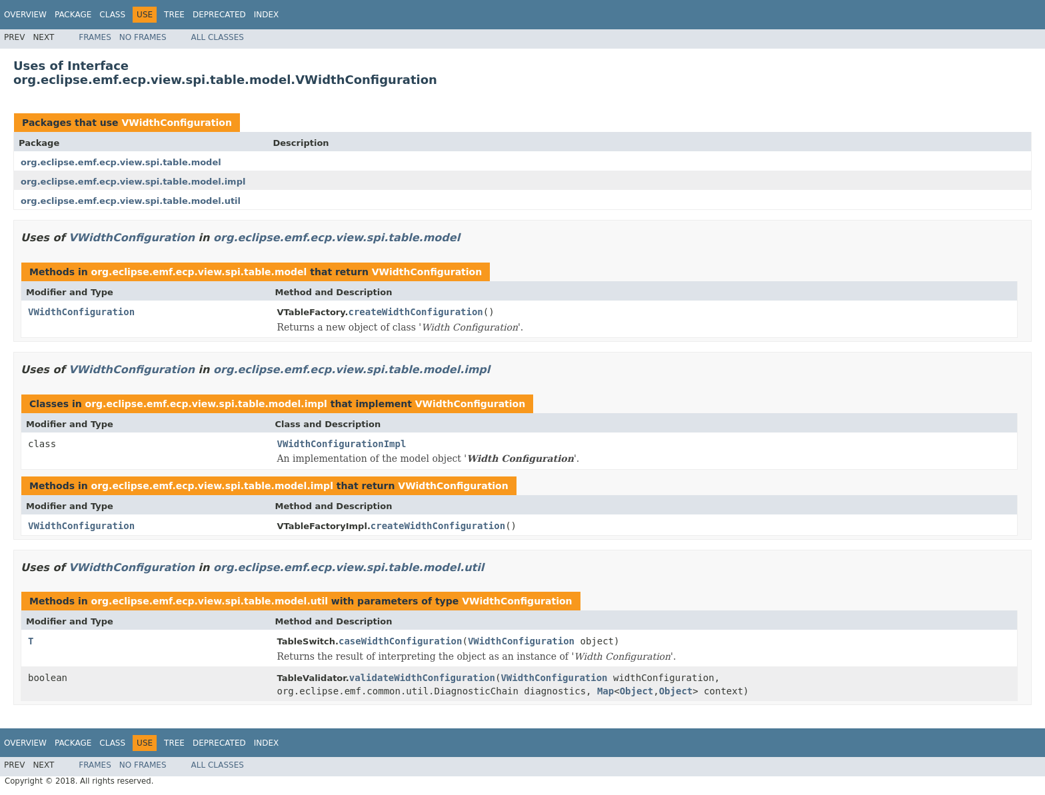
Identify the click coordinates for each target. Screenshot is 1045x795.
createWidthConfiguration (415, 312)
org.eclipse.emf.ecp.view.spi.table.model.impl (133, 182)
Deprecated (219, 14)
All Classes (217, 37)
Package (73, 14)
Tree (174, 14)
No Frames (143, 37)
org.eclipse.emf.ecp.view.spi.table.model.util (131, 201)
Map (605, 691)
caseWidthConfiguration (400, 641)
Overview (25, 14)
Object (637, 691)
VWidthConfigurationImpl (342, 443)
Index (266, 14)
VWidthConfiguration (176, 122)
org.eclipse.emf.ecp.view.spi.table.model (121, 162)
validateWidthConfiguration (422, 677)
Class (112, 14)
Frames (95, 37)
